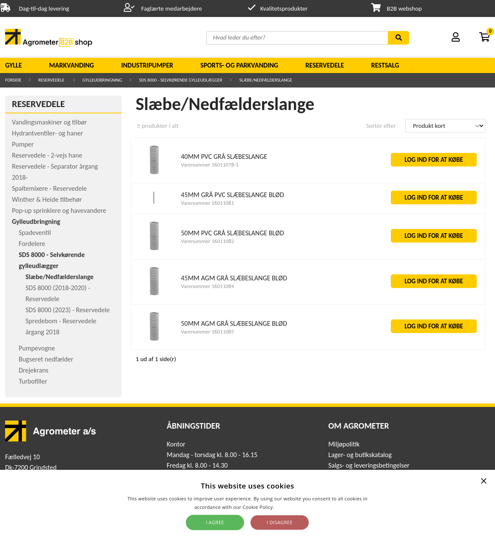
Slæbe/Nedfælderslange (265, 80)
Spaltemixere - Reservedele (49, 188)
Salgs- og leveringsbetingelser (369, 465)
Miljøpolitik (344, 444)
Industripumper (147, 65)
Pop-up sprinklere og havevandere (59, 210)
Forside (13, 80)
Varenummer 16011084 (207, 286)
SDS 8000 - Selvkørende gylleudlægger (180, 80)
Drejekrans (33, 370)
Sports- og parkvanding (239, 65)
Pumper (23, 144)
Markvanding (71, 65)
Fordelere (32, 244)
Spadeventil (35, 233)
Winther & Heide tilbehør (47, 199)
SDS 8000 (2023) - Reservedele (68, 310)
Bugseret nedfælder (46, 359)
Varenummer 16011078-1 (209, 164)
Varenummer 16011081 (207, 203)
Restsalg (385, 65)
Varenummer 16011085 (207, 331)
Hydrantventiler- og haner (47, 133)
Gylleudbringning (102, 80)
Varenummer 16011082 (207, 241)
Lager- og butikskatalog (360, 455)
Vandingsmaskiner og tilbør (49, 122)
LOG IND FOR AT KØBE (433, 160)
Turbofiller (33, 381)
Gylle (13, 65)
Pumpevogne (37, 348)
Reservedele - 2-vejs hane (47, 155)
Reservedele (324, 65)
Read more (288, 507)
